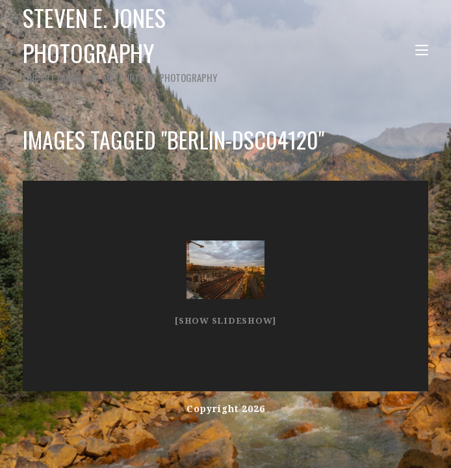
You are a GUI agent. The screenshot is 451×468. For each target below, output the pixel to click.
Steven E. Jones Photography (141, 42)
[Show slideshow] (225, 321)
